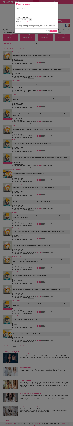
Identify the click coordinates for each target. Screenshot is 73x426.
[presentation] (45, 19)
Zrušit (47, 30)
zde (50, 26)
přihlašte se (27, 21)
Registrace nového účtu (22, 17)
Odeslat (53, 30)
